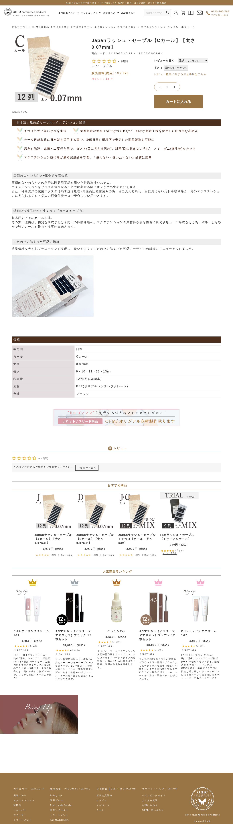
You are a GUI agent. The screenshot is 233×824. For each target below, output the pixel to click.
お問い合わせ (150, 764)
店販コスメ (111, 13)
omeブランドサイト (36, 810)
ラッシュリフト (91, 13)
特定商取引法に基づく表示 (67, 810)
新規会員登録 (104, 755)
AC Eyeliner (58, 784)
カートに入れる (178, 100)
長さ (157, 66)
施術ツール (20, 784)
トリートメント (22, 779)
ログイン (101, 760)
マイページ (103, 764)
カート (100, 769)
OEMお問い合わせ (153, 769)
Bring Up (56, 755)
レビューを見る (102, 64)
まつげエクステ (68, 13)
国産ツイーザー (59, 769)
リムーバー (20, 769)
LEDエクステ (128, 13)
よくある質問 (150, 760)
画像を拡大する (19, 111)
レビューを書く (164, 59)
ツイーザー (20, 774)
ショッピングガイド (154, 755)
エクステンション (105, 25)
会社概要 (15, 810)
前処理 (17, 764)
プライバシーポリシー (99, 810)
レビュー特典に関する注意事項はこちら (180, 72)
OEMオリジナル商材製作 (65, 794)
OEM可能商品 (40, 25)
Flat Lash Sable (61, 764)
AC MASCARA (59, 779)
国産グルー (20, 755)
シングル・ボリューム (181, 25)
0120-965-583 (220, 13)
